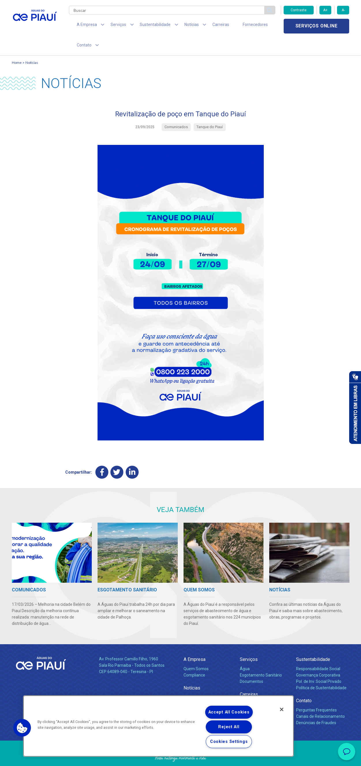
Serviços (249, 641)
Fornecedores (234, 26)
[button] (22, 728)
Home (17, 45)
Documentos (251, 663)
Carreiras (203, 26)
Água (245, 651)
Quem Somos (196, 651)
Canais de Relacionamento (320, 698)
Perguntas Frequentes (316, 692)
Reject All (228, 726)
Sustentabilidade (313, 641)
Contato (304, 682)
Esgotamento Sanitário (261, 657)
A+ (325, 10)
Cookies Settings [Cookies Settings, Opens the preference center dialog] (229, 741)
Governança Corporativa (318, 657)
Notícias (31, 45)
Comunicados (196, 685)
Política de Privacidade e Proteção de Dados (180, 757)
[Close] (281, 709)
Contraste (298, 10)
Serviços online (316, 26)
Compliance (194, 657)
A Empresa (194, 641)
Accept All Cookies (229, 712)
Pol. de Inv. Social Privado (318, 663)
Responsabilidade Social (318, 651)
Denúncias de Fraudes (316, 705)
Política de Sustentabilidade (321, 670)
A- (343, 10)
